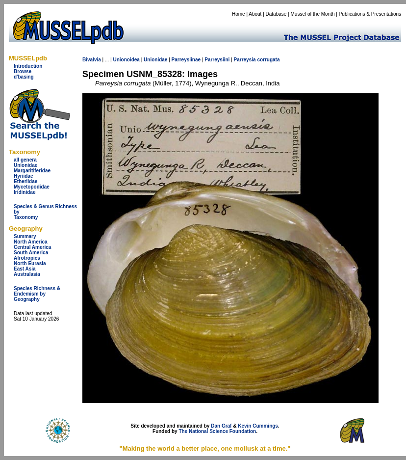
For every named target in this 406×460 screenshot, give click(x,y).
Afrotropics (27, 258)
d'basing (24, 77)
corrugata (268, 59)
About (255, 14)
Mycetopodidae (32, 186)
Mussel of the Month (313, 14)
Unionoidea (126, 59)
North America (31, 241)
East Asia (25, 268)
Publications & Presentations (370, 14)
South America (31, 252)
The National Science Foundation (217, 431)
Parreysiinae (186, 59)
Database (276, 14)
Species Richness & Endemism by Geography (37, 294)
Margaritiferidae (32, 170)
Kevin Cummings (258, 426)
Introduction (28, 66)
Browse (22, 71)
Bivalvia (91, 59)
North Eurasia (30, 263)
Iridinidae (24, 192)
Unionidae (25, 165)
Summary (25, 236)
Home (238, 14)
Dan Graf (221, 426)
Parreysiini (216, 59)
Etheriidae (25, 181)
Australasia (27, 274)
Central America (32, 247)
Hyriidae (23, 176)
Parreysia (245, 59)
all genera (25, 159)
